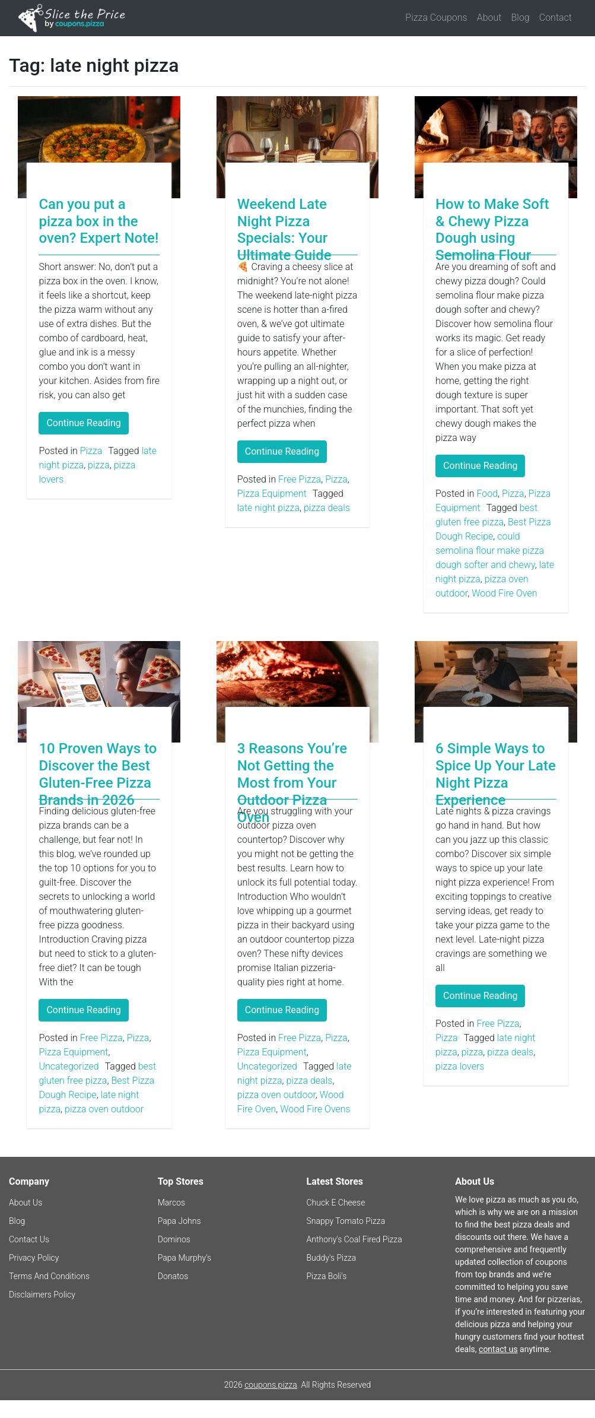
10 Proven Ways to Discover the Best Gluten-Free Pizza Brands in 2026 (98, 774)
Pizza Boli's (327, 1276)
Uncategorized (68, 1066)
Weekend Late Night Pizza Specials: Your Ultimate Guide (284, 230)
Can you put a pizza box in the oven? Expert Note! (98, 221)
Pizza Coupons (436, 17)
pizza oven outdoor (104, 1109)
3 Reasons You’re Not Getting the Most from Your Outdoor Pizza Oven (292, 782)
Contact (555, 17)
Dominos (174, 1239)
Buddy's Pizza (332, 1257)
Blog (520, 17)
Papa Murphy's (184, 1257)
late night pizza (268, 507)
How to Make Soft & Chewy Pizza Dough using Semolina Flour (492, 230)
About (489, 17)
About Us (25, 1202)
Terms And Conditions (49, 1276)
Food (487, 493)
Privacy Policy (34, 1257)
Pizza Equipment (272, 493)
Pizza (91, 450)
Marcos (171, 1202)
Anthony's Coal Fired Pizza (354, 1239)
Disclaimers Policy (42, 1294)
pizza (99, 465)
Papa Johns (179, 1221)
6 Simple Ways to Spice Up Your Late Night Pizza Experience (495, 774)
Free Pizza (299, 479)
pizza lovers (459, 1066)
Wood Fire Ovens (315, 1109)
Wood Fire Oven (504, 593)
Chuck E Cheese (336, 1202)
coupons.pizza (270, 1385)
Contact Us (29, 1239)
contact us (498, 1349)
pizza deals (327, 507)
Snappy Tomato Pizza (346, 1221)
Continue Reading (83, 423)
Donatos (173, 1276)
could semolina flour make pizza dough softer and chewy (489, 550)
